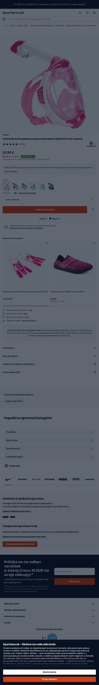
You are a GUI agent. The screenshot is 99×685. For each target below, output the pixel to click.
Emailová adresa (64, 571)
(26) (23, 144)
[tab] (49, 348)
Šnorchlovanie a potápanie (42, 25)
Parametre (8, 348)
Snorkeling (59, 25)
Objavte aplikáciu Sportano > (17, 511)
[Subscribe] (74, 581)
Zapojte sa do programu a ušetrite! (26, 228)
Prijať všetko (49, 679)
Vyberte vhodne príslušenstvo (19, 364)
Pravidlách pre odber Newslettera (24, 591)
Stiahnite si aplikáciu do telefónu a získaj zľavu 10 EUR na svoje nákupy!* (51, 4)
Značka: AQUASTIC (14, 401)
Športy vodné (22, 25)
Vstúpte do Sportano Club (20, 544)
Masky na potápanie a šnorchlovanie (81, 25)
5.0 (20, 144)
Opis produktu (10, 356)
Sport (12, 25)
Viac (30, 310)
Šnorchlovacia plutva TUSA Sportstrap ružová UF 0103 (25, 292)
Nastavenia (49, 672)
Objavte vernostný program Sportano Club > (25, 536)
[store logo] (39, 12)
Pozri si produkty (10, 171)
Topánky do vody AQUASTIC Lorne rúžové (67, 292)
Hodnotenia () (11, 372)
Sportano (4, 25)
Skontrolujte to (29, 321)
